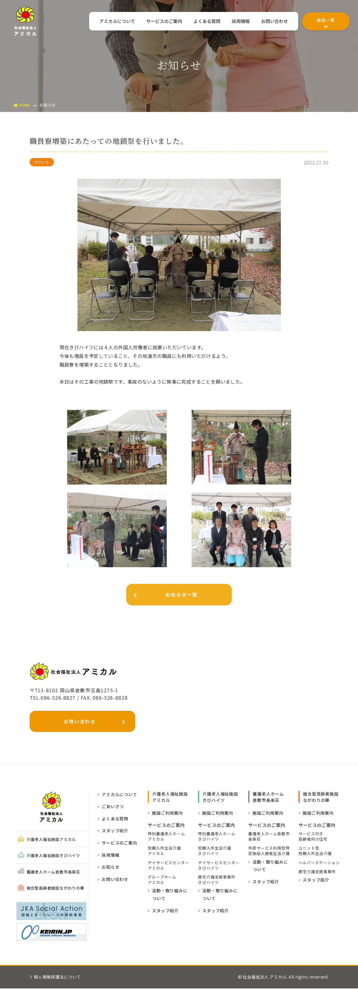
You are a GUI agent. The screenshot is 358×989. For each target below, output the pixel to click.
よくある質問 (201, 22)
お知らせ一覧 (166, 596)
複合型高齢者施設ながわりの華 (51, 889)
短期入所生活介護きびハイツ (214, 851)
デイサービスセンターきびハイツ (218, 866)
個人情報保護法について (55, 977)
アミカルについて (105, 22)
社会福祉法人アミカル (25, 21)
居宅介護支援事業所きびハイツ (216, 880)
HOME (22, 105)
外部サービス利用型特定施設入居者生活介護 (269, 851)
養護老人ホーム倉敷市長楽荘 (49, 872)
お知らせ (108, 867)
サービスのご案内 (155, 22)
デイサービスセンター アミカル (168, 866)
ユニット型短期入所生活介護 (314, 851)
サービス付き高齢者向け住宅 (312, 837)
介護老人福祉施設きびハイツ (49, 856)
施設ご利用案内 (165, 813)
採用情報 (237, 22)
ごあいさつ (111, 807)
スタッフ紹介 (113, 831)
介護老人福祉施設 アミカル (170, 797)
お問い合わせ (273, 22)
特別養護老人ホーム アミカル (166, 837)
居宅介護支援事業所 (317, 872)
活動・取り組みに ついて (167, 895)
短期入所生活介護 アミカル (164, 851)
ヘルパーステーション (318, 863)
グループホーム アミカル (162, 880)
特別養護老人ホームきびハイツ (216, 837)
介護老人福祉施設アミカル (47, 840)
